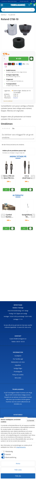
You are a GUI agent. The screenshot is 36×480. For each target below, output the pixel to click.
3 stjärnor (6, 128)
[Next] (33, 177)
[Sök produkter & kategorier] (18, 10)
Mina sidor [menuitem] (18, 378)
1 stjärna (3, 128)
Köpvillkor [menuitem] (18, 365)
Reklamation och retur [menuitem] (18, 362)
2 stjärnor (4, 128)
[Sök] (31, 9)
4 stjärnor (7, 128)
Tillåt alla (18, 476)
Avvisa (18, 463)
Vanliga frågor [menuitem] (18, 368)
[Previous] (3, 177)
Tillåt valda (18, 470)
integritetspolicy (21, 447)
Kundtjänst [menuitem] (18, 356)
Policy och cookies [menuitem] (18, 375)
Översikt (30, 420)
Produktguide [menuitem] (18, 371)
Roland (15, 98)
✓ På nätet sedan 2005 (23, 1)
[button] (2, 5)
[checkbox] (7, 451)
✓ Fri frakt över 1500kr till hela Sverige (9, 1)
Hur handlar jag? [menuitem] (18, 359)
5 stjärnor (9, 128)
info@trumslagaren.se (20, 339)
